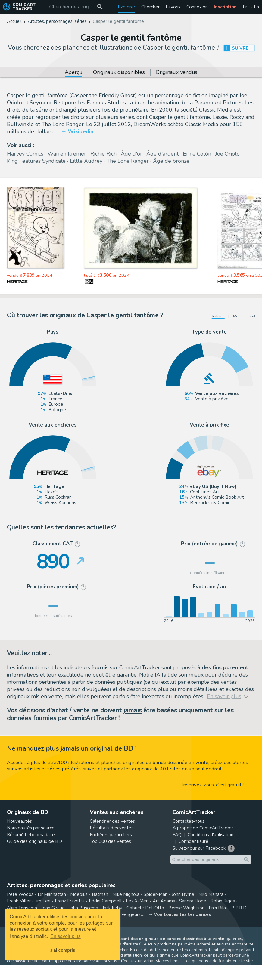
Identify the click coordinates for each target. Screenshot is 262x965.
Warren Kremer (67, 153)
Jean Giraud (53, 908)
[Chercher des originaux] (100, 6)
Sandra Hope (192, 901)
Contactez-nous (188, 821)
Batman (100, 894)
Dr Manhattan (52, 894)
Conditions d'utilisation (210, 835)
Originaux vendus (176, 72)
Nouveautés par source (31, 828)
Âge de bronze (171, 161)
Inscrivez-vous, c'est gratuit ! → (216, 784)
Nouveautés (19, 821)
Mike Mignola (125, 894)
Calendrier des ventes (112, 821)
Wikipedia (80, 131)
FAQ (177, 835)
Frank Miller (19, 901)
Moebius (79, 894)
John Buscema (83, 908)
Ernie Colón (197, 153)
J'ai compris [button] (62, 950)
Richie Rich (103, 153)
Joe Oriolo (227, 153)
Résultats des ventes (111, 828)
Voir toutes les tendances (182, 914)
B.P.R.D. (239, 908)
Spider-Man (155, 894)
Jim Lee (43, 901)
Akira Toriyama (22, 908)
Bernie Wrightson (186, 908)
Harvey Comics (25, 153)
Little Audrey (86, 161)
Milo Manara (210, 894)
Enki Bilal (218, 908)
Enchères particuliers (111, 835)
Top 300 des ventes (110, 841)
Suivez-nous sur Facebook (199, 848)
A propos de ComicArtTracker (203, 828)
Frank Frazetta (70, 901)
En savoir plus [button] (65, 936)
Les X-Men (137, 901)
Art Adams (164, 901)
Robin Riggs (223, 901)
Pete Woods (20, 894)
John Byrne (183, 894)
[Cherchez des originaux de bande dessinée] (76, 6)
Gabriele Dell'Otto (145, 908)
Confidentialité (193, 841)
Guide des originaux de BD (34, 841)
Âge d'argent (162, 153)
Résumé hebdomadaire (31, 835)
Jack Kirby (112, 908)
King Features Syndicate (36, 161)
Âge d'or (131, 153)
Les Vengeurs (127, 914)
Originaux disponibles (119, 72)
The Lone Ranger (128, 161)
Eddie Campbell (105, 901)
